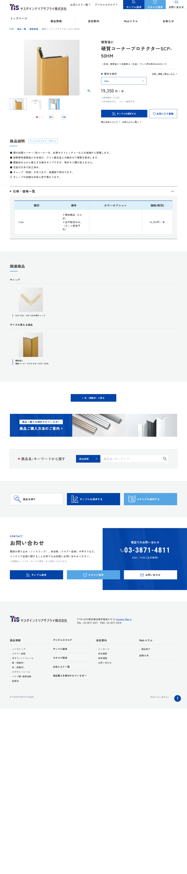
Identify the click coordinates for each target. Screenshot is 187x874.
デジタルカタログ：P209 (44, 140)
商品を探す (35, 512)
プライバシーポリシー (158, 717)
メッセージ (103, 669)
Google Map (122, 641)
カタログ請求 (61, 680)
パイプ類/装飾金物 (21, 697)
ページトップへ (177, 718)
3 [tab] (42, 117)
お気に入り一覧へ (130, 121)
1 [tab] (37, 118)
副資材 (15, 701)
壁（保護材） (19, 683)
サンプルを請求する (99, 512)
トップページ (18, 18)
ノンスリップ (19, 669)
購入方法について (109, 121)
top (11, 28)
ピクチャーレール (21, 692)
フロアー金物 (19, 674)
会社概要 (102, 674)
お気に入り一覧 (81, 6)
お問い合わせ (105, 683)
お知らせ (168, 18)
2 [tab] (39, 117)
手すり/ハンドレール (23, 678)
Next (63, 118)
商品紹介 (145, 669)
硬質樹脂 (33, 28)
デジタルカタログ (105, 6)
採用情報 (102, 678)
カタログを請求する (156, 512)
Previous (52, 118)
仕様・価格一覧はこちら (163, 73)
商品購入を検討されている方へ (72, 698)
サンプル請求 (61, 670)
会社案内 (101, 661)
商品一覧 (21, 28)
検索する (165, 467)
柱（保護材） (19, 687)
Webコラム (146, 661)
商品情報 (15, 661)
